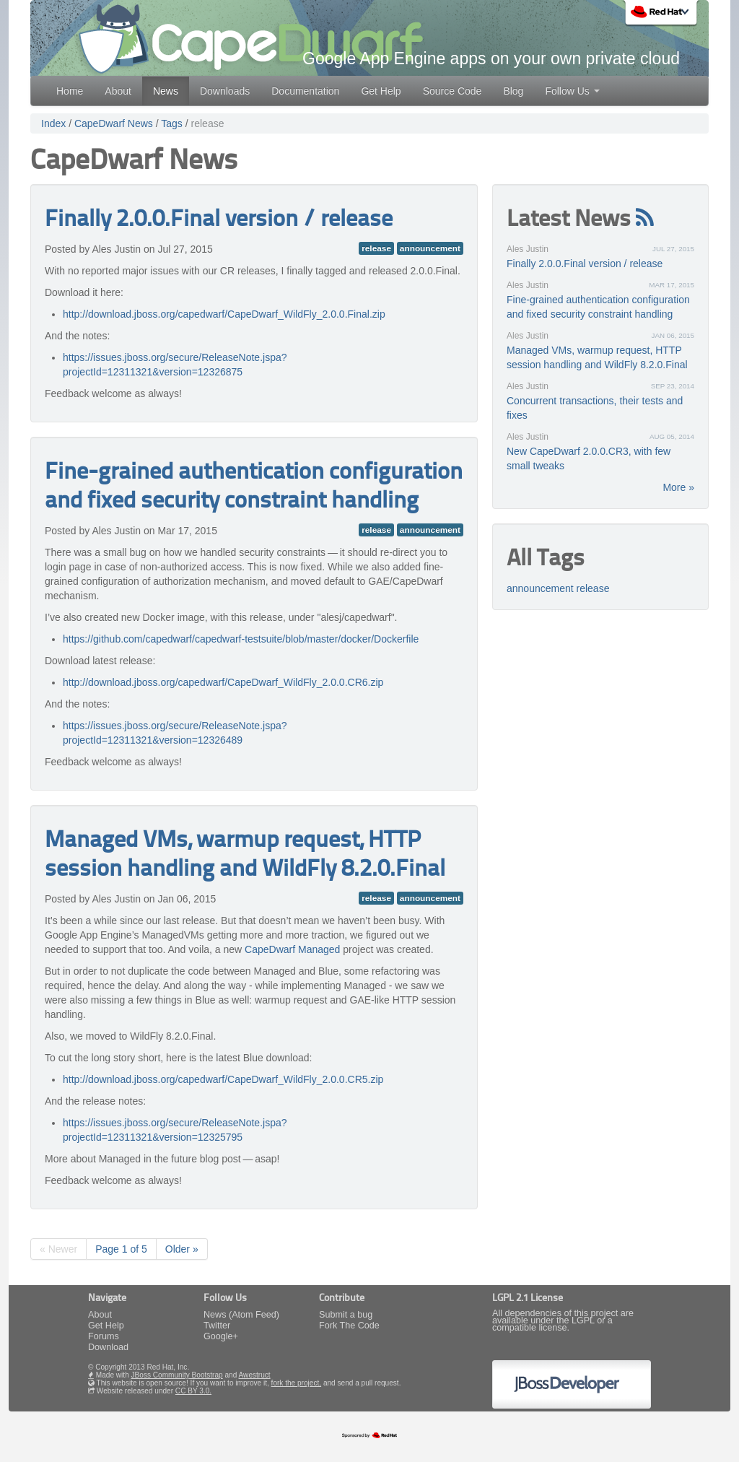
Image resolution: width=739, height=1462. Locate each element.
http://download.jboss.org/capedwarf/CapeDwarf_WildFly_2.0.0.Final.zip (224, 314)
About (118, 91)
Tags (172, 123)
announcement (430, 248)
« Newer (58, 1249)
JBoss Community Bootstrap (177, 1375)
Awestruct (255, 1375)
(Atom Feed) (254, 1315)
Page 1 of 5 (121, 1249)
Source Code (452, 91)
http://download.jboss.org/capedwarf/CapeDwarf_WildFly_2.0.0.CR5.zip (223, 1079)
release (207, 123)
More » (678, 487)
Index (53, 123)
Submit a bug (345, 1315)
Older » (181, 1249)
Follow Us (572, 91)
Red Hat (662, 14)
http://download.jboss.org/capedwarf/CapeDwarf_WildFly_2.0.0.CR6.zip (223, 682)
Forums (103, 1336)
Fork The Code (349, 1325)
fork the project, (296, 1383)
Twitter (217, 1325)
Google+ (221, 1336)
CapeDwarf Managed (292, 949)
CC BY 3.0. (193, 1391)
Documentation (305, 91)
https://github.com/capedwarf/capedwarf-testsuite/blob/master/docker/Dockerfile (241, 639)
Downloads (225, 91)
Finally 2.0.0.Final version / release (219, 220)
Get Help (381, 91)
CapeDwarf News (113, 123)
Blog (513, 91)
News (165, 91)
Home (69, 91)
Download (108, 1347)
